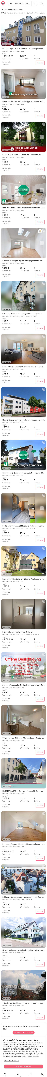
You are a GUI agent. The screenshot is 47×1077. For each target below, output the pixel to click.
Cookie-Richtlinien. (33, 1056)
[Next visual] (42, 31)
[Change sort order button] (11, 3)
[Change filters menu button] (34, 3)
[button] (12, 56)
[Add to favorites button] (43, 18)
